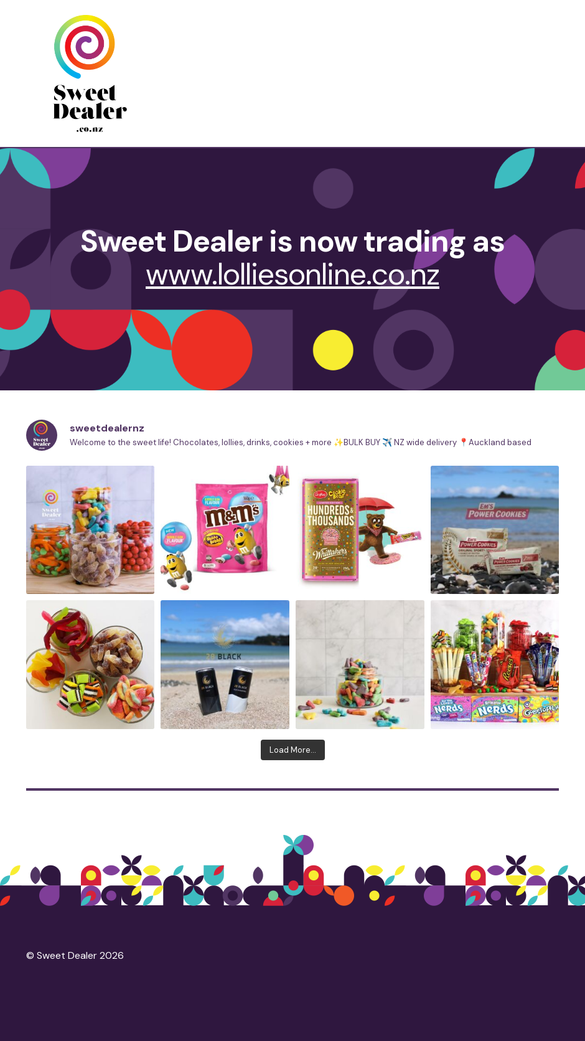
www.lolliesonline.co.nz (292, 274)
